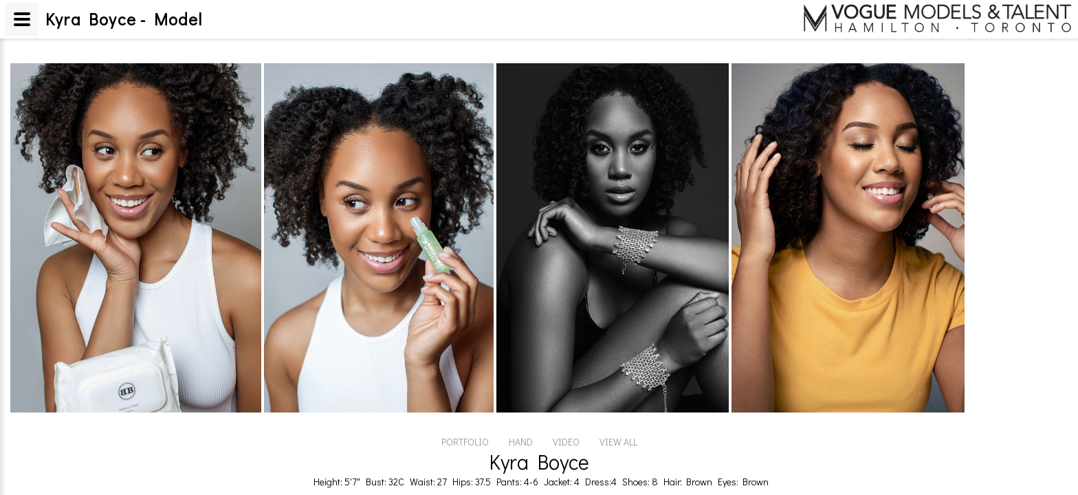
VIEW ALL (618, 441)
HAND (521, 441)
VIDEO (566, 441)
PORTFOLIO (465, 441)
